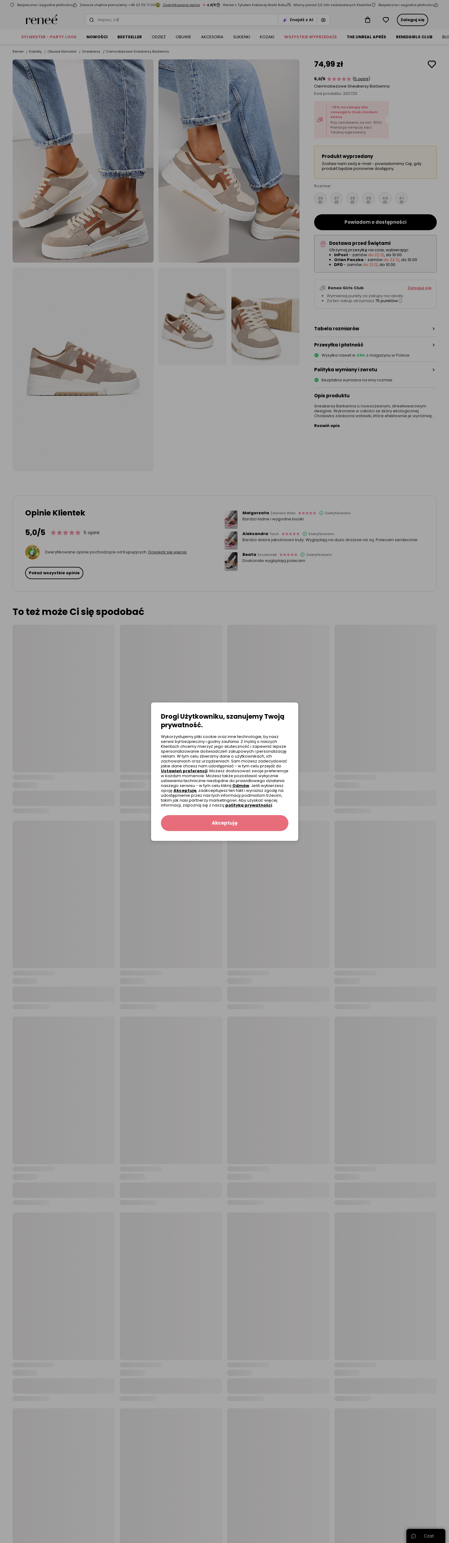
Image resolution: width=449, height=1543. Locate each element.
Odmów (240, 785)
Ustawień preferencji (184, 771)
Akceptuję (184, 790)
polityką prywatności (248, 805)
